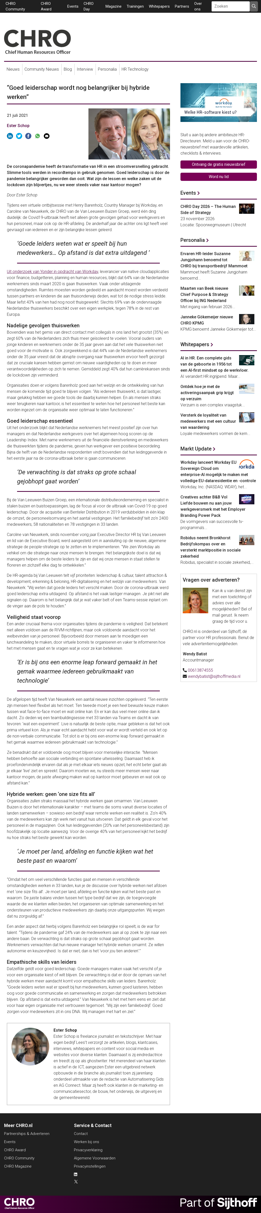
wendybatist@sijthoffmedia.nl (214, 676)
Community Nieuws (41, 69)
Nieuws (13, 69)
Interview (85, 69)
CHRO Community (19, 1158)
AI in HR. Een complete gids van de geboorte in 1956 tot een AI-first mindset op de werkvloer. (214, 364)
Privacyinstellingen (90, 1166)
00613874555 (200, 670)
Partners (182, 6)
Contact (81, 1133)
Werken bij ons (86, 1142)
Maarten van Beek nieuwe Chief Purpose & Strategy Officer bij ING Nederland (204, 294)
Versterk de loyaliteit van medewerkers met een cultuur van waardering (208, 421)
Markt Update (196, 449)
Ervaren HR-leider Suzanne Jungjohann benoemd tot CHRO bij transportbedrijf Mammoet (213, 259)
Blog (68, 69)
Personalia (107, 69)
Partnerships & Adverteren (26, 1133)
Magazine (114, 6)
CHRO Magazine (18, 1166)
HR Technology (135, 69)
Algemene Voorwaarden (94, 1158)
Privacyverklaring (88, 1150)
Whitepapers (159, 6)
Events (73, 6)
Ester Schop (18, 125)
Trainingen (135, 6)
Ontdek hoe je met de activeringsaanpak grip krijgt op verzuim (207, 392)
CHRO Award (15, 1150)
